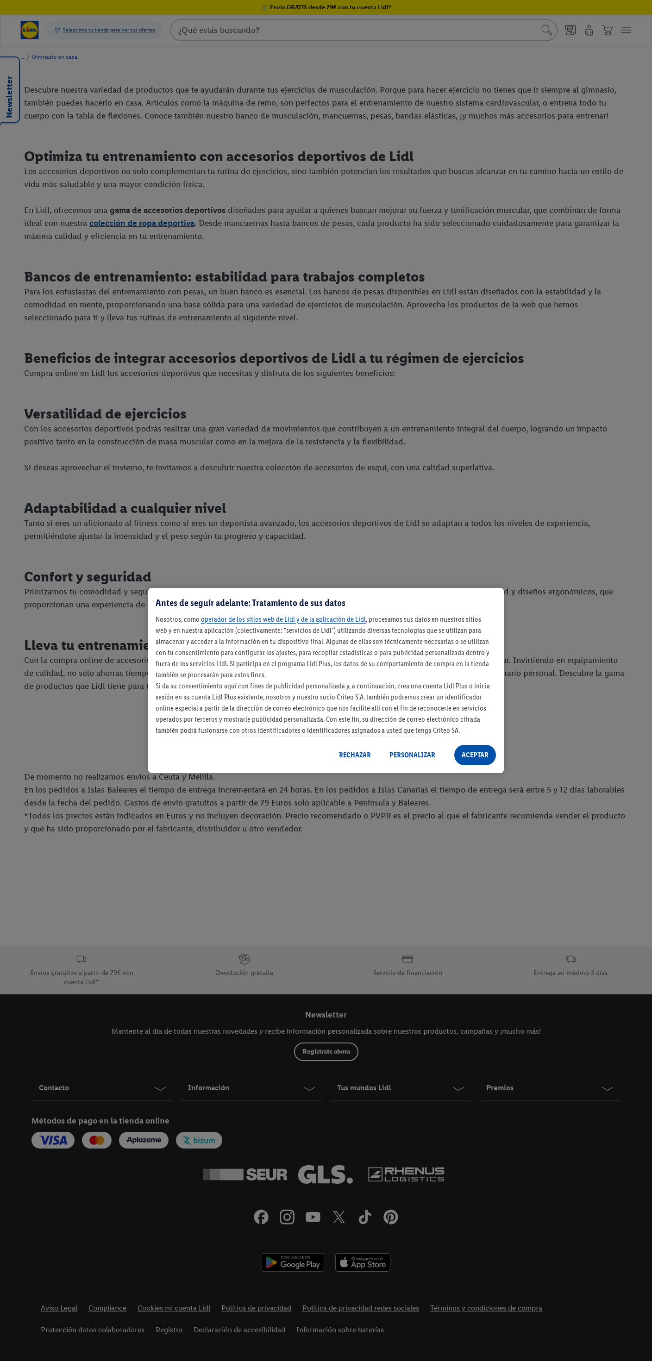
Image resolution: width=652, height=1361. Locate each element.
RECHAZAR (355, 754)
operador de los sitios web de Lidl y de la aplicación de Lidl (283, 619)
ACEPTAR (475, 754)
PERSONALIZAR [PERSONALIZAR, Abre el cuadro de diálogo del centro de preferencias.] (412, 754)
